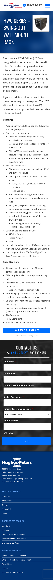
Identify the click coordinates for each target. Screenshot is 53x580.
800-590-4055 (34, 5)
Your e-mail (10, 373)
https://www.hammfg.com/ (26, 336)
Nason (4, 513)
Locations (6, 530)
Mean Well (6, 509)
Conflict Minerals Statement (14, 534)
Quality (5, 568)
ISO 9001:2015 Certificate (12, 481)
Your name (10, 361)
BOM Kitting (7, 564)
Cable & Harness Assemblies (14, 555)
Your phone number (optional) (19, 385)
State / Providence (14, 397)
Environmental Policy (11, 543)
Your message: (11, 420)
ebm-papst (6, 500)
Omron (5, 505)
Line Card (6, 526)
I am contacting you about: (18, 408)
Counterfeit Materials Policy (14, 538)
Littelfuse (6, 496)
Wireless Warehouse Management (16, 560)
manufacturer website (27, 330)
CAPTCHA (8, 432)
